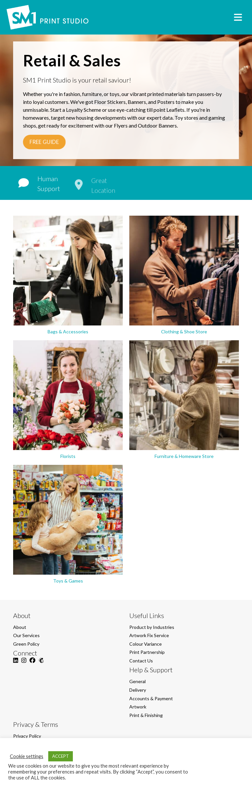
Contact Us (141, 660)
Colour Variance (145, 644)
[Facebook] (32, 663)
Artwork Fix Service (149, 635)
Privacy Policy (27, 736)
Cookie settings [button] (26, 756)
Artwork (137, 706)
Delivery (137, 690)
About (19, 627)
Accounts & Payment (151, 698)
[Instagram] (23, 663)
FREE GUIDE (44, 142)
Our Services (26, 635)
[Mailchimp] (41, 663)
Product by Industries (151, 627)
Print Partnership (147, 652)
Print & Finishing (146, 715)
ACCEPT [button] (60, 756)
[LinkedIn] (15, 663)
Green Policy (26, 644)
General (137, 681)
